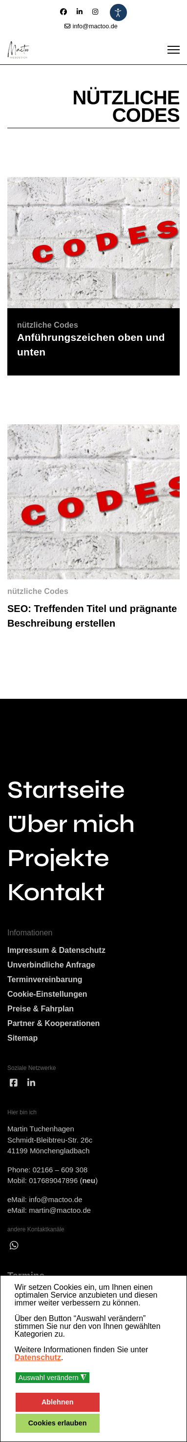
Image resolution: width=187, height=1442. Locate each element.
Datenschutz (38, 1357)
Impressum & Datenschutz (56, 950)
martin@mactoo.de (60, 1210)
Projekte (58, 858)
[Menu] (173, 49)
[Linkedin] (80, 12)
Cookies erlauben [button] (57, 1423)
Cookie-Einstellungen (47, 994)
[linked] (31, 1083)
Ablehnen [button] (58, 1402)
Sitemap (22, 1038)
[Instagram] (95, 12)
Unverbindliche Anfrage (51, 965)
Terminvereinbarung (45, 979)
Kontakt (55, 892)
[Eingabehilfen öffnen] (118, 12)
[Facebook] (63, 12)
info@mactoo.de (95, 26)
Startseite (66, 790)
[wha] (14, 1245)
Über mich (71, 824)
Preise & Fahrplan (40, 1009)
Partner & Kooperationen (53, 1023)
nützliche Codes (37, 591)
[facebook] (14, 1083)
